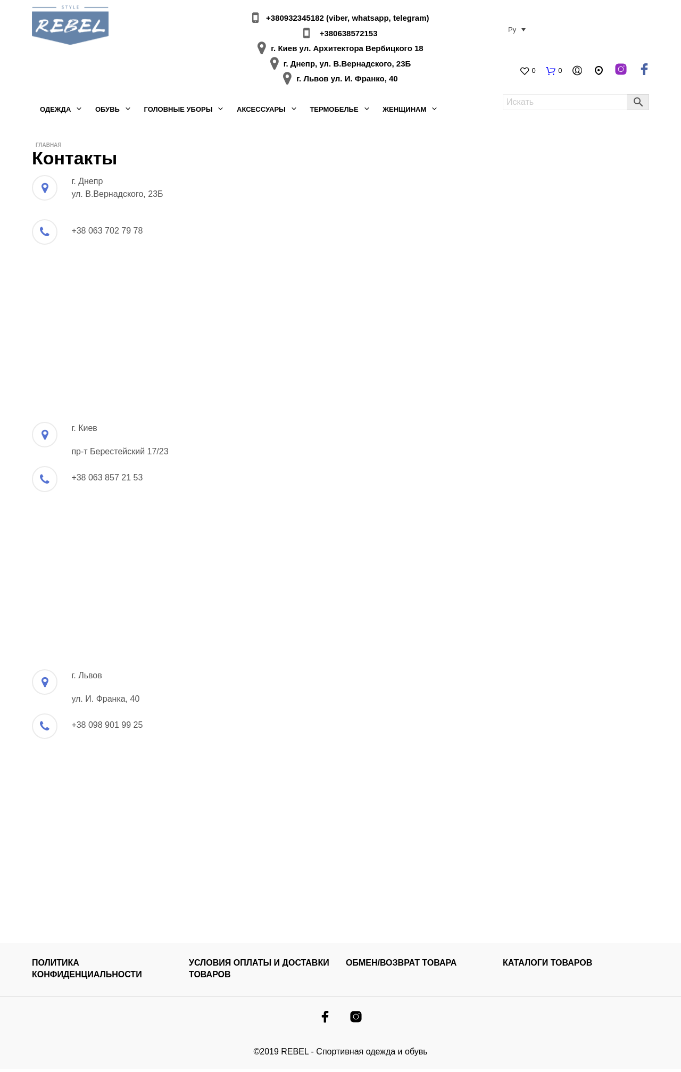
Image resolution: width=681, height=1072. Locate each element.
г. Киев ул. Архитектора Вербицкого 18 (347, 49)
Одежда (55, 111)
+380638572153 (347, 34)
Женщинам (404, 111)
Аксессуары (261, 111)
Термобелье (334, 111)
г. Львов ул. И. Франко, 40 (346, 80)
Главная (49, 148)
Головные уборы (178, 111)
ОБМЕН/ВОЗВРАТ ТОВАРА (401, 965)
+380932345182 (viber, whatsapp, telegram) (345, 19)
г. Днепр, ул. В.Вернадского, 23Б (347, 65)
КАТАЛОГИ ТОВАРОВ (547, 965)
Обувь (107, 111)
